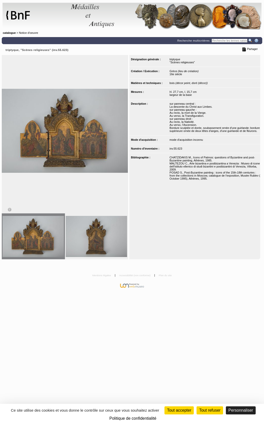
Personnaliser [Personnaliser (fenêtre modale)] (240, 410)
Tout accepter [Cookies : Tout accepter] (179, 410)
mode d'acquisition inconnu (186, 139)
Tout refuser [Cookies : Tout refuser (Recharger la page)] (209, 410)
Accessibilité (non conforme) (135, 275)
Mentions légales (102, 275)
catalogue (9, 32)
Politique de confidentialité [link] (132, 418)
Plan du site (165, 275)
